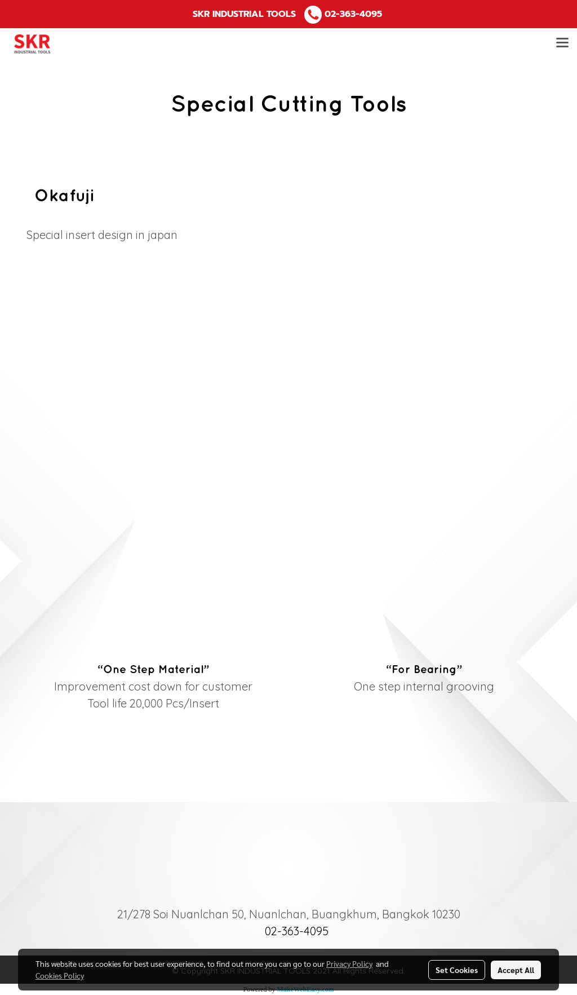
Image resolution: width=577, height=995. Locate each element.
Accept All (516, 970)
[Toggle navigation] (562, 44)
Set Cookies (457, 970)
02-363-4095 (353, 14)
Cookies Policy (59, 975)
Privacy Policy (349, 963)
